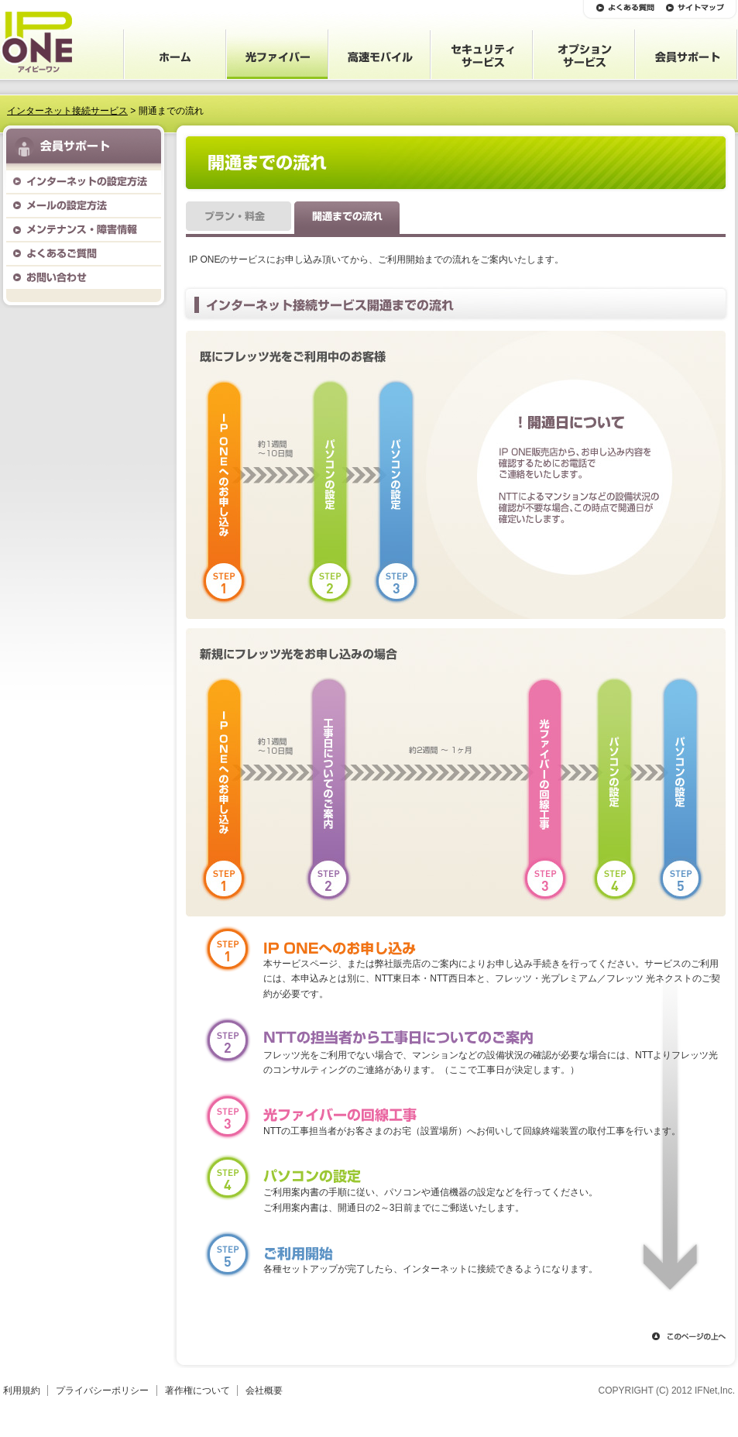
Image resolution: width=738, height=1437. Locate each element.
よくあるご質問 (83, 253)
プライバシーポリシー (102, 1390)
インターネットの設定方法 (83, 181)
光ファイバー (277, 54)
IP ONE (36, 42)
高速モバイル (379, 54)
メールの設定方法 (83, 205)
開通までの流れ (347, 219)
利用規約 (21, 1390)
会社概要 (264, 1390)
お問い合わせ (83, 277)
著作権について (197, 1390)
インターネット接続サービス (67, 110)
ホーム (175, 54)
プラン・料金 (238, 219)
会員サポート (686, 54)
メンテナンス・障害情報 (83, 229)
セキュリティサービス (481, 54)
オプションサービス (584, 54)
